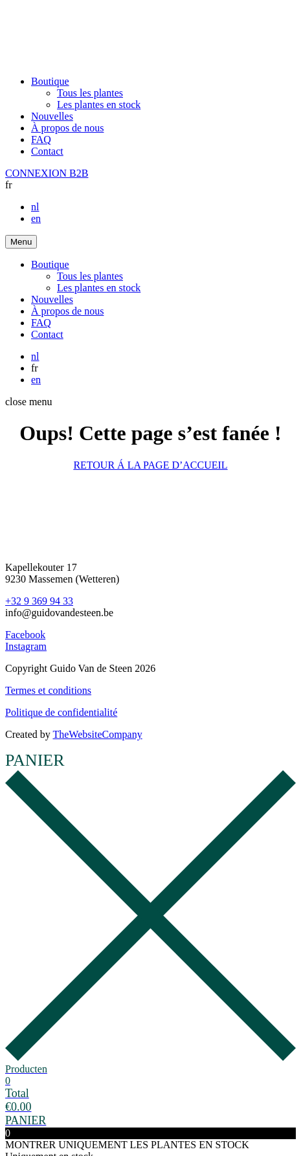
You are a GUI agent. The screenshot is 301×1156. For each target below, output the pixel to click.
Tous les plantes (90, 92)
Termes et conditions (48, 690)
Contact (47, 151)
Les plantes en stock (98, 104)
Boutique (50, 81)
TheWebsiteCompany (97, 734)
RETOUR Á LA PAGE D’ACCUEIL (150, 465)
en (36, 218)
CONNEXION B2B (46, 173)
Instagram (26, 646)
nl (35, 206)
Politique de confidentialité (61, 712)
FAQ (41, 139)
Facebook (25, 634)
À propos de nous (67, 127)
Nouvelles (52, 116)
